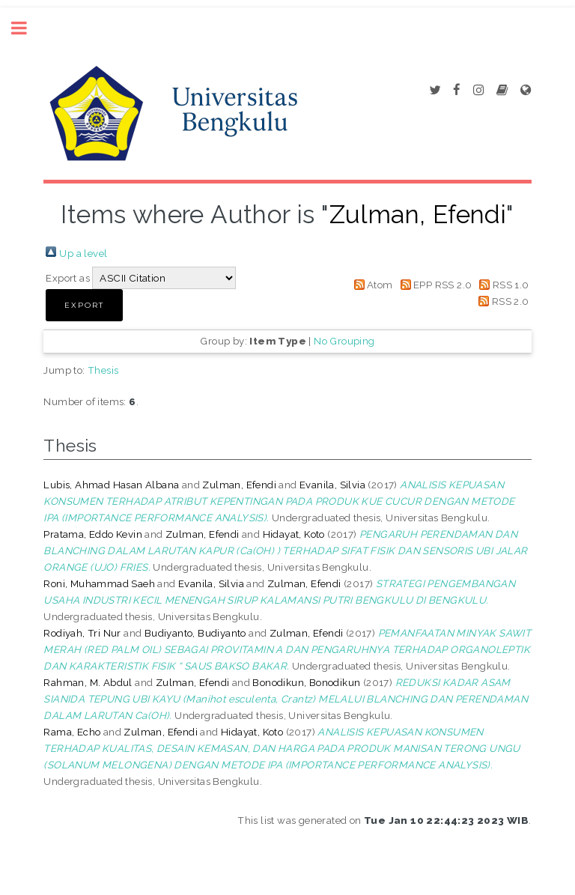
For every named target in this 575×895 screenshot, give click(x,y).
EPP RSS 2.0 (442, 285)
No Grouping (344, 341)
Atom (380, 285)
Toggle (27, 28)
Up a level (83, 253)
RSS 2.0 (510, 301)
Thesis (103, 370)
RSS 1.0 (511, 285)
